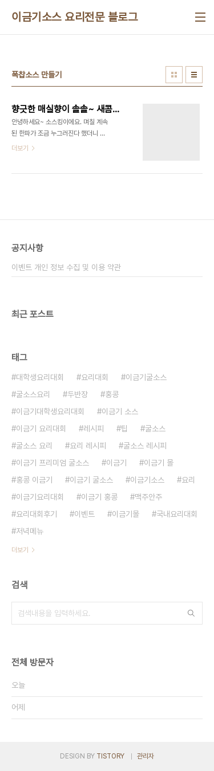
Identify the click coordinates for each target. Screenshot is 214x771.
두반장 (77, 394)
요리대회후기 (36, 514)
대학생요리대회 (40, 377)
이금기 (116, 462)
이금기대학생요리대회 (50, 411)
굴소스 (155, 428)
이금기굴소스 (146, 377)
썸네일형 (174, 74)
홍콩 (112, 394)
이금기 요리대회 (41, 428)
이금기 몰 (158, 462)
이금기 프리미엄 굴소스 (52, 462)
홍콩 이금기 (34, 479)
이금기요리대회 (40, 496)
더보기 (20, 550)
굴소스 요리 (34, 445)
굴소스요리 (33, 394)
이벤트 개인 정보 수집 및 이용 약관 (66, 267)
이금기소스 (147, 479)
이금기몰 (125, 514)
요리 (188, 479)
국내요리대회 (176, 514)
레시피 (93, 428)
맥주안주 (148, 496)
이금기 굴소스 (91, 479)
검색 (191, 613)
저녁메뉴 (29, 531)
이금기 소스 (120, 411)
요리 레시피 (88, 445)
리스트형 (194, 74)
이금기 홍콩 (99, 496)
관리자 (145, 756)
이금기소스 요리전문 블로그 (74, 17)
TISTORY (110, 756)
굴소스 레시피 (145, 445)
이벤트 (84, 514)
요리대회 (94, 377)
